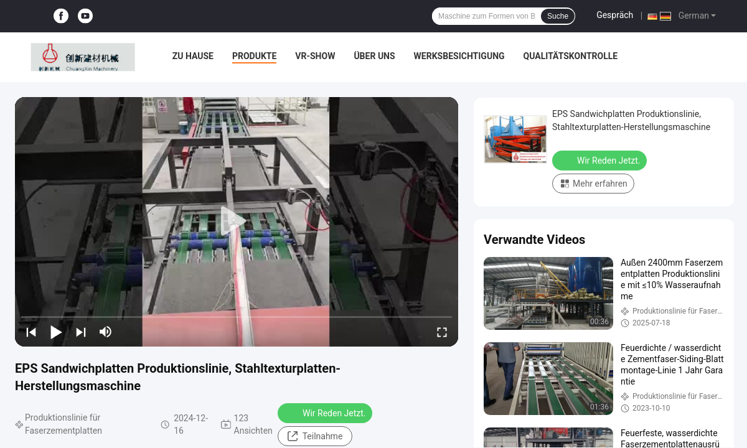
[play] (236, 221)
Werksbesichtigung (459, 56)
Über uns (374, 56)
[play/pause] (56, 331)
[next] (80, 331)
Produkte (254, 56)
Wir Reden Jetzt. (326, 412)
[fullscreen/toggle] (442, 331)
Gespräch (614, 15)
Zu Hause (193, 56)
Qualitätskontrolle (571, 56)
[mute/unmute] (105, 331)
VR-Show (315, 56)
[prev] (31, 331)
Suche (557, 16)
